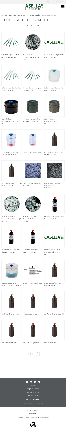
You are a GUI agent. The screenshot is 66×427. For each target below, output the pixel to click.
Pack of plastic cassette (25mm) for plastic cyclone (54, 153)
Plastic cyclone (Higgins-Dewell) (32, 152)
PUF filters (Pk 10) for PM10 (31, 343)
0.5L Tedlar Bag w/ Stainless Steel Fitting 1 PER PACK (10, 56)
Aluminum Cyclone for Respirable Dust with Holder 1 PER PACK (32, 219)
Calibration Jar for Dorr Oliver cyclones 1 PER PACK (32, 251)
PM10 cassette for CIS (51, 343)
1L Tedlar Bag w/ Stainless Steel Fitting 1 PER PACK (11, 89)
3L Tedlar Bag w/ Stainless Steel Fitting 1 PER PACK (54, 89)
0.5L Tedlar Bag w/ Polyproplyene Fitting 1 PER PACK (31, 57)
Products (4, 15)
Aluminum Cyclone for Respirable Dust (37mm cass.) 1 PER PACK (11, 219)
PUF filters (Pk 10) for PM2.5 (10, 314)
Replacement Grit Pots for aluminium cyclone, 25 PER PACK (52, 252)
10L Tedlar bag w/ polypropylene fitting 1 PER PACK (9, 121)
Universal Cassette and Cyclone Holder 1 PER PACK (54, 218)
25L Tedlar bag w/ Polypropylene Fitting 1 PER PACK (52, 121)
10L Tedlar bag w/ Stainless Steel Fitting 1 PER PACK (31, 120)
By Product (12, 15)
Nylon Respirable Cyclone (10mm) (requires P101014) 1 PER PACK (53, 185)
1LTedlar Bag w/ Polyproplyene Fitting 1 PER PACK (54, 56)
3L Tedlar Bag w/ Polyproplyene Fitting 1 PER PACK (32, 89)
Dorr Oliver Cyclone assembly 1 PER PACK (32, 184)
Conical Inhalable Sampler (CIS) (32, 283)
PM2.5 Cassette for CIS (30, 314)
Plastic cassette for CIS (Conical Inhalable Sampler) (54, 284)
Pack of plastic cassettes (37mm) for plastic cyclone (11, 184)
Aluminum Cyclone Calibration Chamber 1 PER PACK (10, 251)
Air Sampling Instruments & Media (29, 15)
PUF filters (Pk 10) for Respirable (54, 314)
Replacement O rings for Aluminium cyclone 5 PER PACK (11, 284)
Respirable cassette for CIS (9, 343)
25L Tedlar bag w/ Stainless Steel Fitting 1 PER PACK (9, 153)
